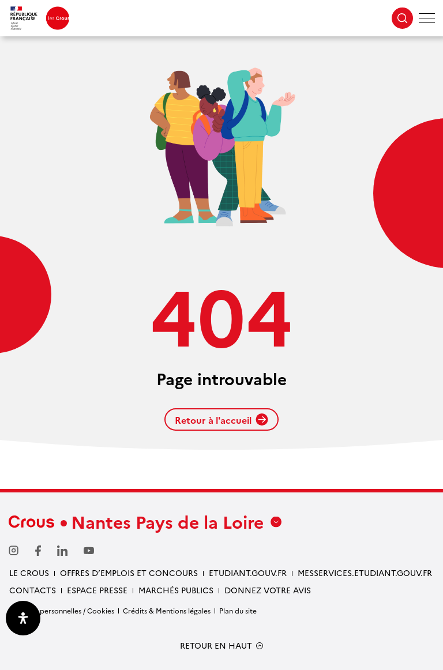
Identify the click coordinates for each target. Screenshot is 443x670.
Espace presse (97, 590)
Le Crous (29, 572)
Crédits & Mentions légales (167, 610)
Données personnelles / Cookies (61, 610)
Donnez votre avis (267, 590)
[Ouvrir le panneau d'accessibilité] (23, 618)
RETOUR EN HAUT (216, 645)
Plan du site (238, 610)
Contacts (32, 590)
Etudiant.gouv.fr (248, 572)
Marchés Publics (175, 590)
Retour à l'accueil (221, 419)
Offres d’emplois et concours (129, 572)
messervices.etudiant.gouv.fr (365, 572)
